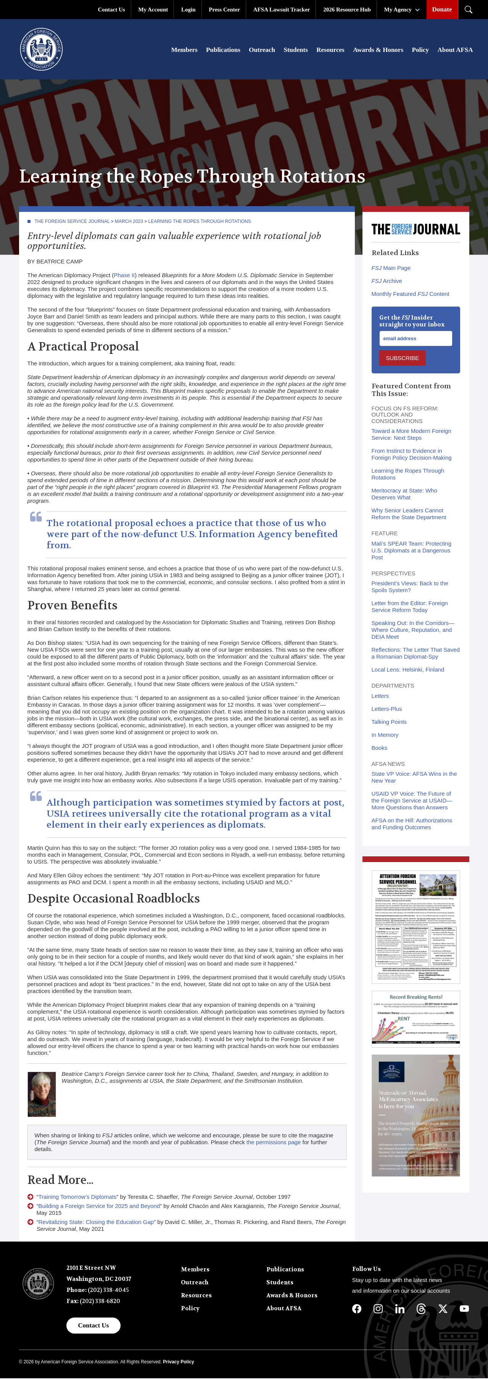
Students (295, 50)
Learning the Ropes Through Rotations (199, 222)
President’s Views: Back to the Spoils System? (410, 587)
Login (188, 9)
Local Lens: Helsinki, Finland (408, 670)
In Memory (385, 735)
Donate (442, 9)
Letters (380, 696)
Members (184, 50)
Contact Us (111, 9)
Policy (420, 50)
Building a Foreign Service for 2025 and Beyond (99, 1206)
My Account (153, 9)
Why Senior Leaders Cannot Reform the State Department (409, 514)
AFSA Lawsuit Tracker (281, 9)
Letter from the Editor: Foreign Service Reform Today (410, 607)
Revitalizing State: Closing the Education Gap (96, 1222)
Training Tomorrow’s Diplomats (78, 1197)
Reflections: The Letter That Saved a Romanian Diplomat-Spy (416, 653)
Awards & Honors (378, 50)
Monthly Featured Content (410, 294)
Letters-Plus (387, 709)
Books (380, 748)
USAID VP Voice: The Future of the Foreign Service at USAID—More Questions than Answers (412, 801)
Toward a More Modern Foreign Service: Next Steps (411, 435)
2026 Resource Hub (347, 9)
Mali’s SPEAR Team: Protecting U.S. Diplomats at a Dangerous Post (412, 551)
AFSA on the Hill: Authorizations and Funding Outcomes (412, 824)
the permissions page (273, 1143)
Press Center (224, 9)
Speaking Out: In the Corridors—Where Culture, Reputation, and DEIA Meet (413, 630)
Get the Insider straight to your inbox (412, 322)
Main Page (391, 268)
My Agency (398, 9)
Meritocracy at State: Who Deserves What (405, 494)
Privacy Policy (178, 1362)
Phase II (124, 276)
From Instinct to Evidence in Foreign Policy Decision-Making (412, 455)
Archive (387, 281)
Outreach (262, 50)
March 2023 (129, 222)
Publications (223, 50)
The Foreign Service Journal (72, 222)
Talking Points (389, 722)
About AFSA (455, 50)
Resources (330, 50)
